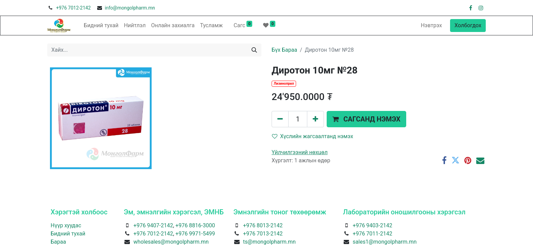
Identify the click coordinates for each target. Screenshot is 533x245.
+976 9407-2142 (153, 225)
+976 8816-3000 (195, 225)
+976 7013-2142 (262, 233)
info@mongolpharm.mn (130, 8)
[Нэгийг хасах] (280, 119)
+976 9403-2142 (372, 225)
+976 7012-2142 (73, 8)
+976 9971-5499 (195, 233)
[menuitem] (101, 25)
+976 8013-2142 (262, 225)
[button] (366, 119)
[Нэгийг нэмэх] (315, 119)
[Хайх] (254, 50)
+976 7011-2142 (372, 233)
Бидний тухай (68, 233)
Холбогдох (467, 25)
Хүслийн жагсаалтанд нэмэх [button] (312, 136)
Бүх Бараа (284, 50)
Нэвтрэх (431, 25)
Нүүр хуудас (66, 225)
